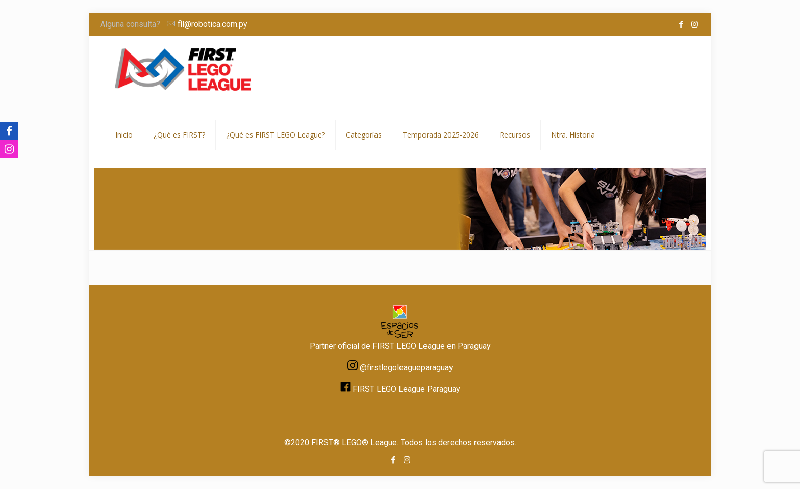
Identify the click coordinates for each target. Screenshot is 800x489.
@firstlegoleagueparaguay (406, 367)
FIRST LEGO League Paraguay (406, 389)
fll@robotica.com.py (212, 24)
